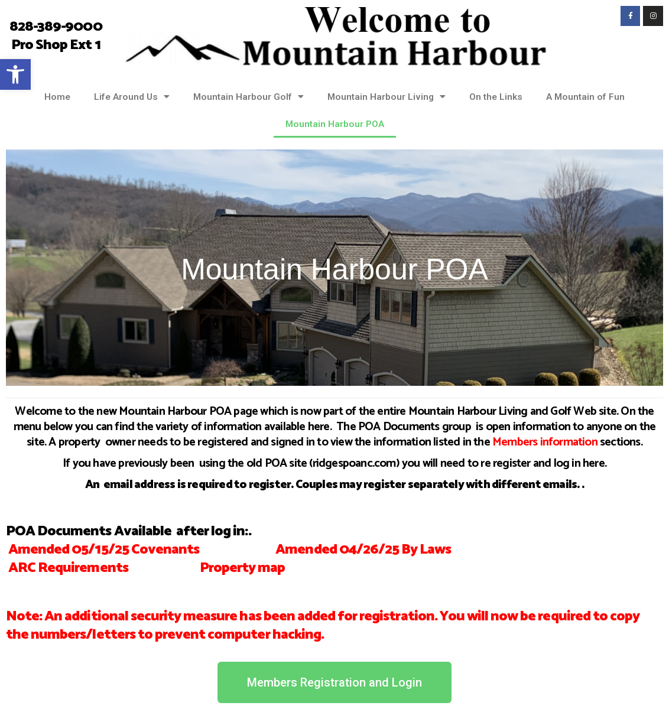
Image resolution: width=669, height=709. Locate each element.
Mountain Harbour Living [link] (386, 97)
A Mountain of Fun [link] (585, 97)
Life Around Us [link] (132, 97)
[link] (15, 74)
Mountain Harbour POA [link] (334, 124)
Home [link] (57, 97)
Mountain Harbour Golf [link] (248, 97)
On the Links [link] (495, 97)
